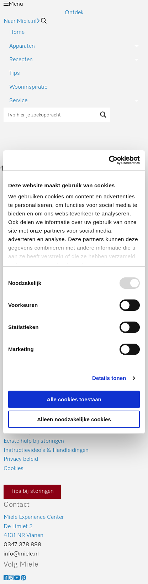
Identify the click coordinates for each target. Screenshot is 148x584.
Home (17, 32)
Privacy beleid (21, 459)
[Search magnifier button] (103, 115)
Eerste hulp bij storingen (34, 441)
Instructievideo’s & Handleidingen (46, 450)
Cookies (13, 468)
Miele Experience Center (34, 517)
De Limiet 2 (18, 527)
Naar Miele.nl (21, 21)
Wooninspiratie (28, 87)
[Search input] (50, 114)
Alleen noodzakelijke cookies (74, 419)
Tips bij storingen (32, 491)
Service (18, 101)
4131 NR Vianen (23, 535)
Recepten (21, 60)
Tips (14, 73)
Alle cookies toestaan (74, 399)
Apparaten (22, 46)
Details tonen (109, 378)
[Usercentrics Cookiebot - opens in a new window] (109, 160)
